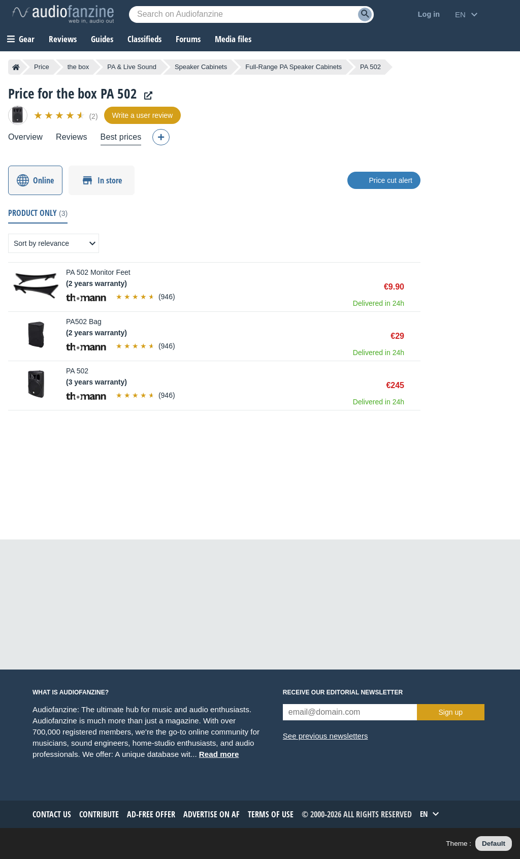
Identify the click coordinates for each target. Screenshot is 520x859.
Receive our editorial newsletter (343, 692)
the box (78, 67)
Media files (233, 39)
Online (43, 180)
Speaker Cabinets (201, 67)
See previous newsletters (325, 735)
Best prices (121, 137)
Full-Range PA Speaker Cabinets (293, 67)
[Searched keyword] (251, 14)
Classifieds (144, 39)
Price (41, 67)
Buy (415, 287)
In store (110, 180)
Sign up (451, 712)
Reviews (63, 39)
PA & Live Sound (131, 67)
